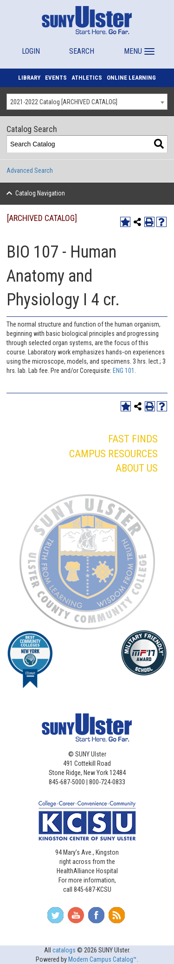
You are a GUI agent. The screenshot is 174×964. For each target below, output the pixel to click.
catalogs (64, 950)
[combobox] (87, 102)
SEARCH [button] (81, 51)
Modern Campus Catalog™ (102, 959)
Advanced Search (29, 170)
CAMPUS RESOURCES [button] (113, 454)
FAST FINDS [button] (133, 439)
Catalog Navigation (40, 193)
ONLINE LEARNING (131, 77)
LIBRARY (29, 77)
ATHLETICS (86, 77)
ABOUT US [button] (137, 468)
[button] (138, 47)
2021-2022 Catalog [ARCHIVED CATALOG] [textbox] (63, 102)
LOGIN (31, 51)
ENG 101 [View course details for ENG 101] (124, 370)
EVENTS (56, 77)
